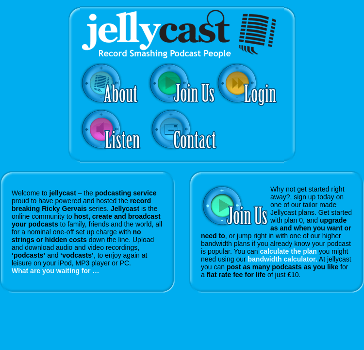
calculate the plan (288, 251)
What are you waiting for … (55, 271)
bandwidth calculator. (282, 259)
